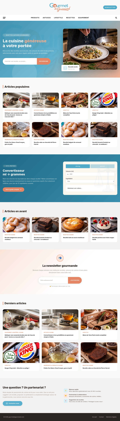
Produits (35, 18)
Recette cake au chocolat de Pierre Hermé (96, 368)
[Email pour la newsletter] (53, 280)
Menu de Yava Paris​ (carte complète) (94, 335)
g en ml (102, 166)
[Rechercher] (20, 61)
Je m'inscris (74, 280)
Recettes (70, 18)
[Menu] (4, 18)
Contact (101, 417)
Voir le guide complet (14, 189)
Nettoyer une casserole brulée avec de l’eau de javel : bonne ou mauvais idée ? (16, 114)
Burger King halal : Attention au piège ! (17, 368)
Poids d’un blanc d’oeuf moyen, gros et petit (58, 368)
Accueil (94, 417)
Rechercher (43, 61)
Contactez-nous (12, 403)
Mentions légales (111, 417)
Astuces (47, 18)
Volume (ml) (70, 171)
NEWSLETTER (110, 7)
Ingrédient (69, 178)
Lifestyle (58, 18)
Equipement (83, 18)
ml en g (78, 166)
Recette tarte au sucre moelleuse (73, 237)
